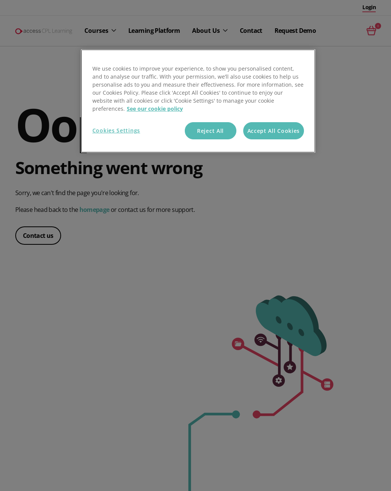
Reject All (210, 130)
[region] (198, 101)
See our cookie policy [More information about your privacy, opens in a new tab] (155, 108)
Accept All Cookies (273, 130)
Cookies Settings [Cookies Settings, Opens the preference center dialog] (116, 130)
